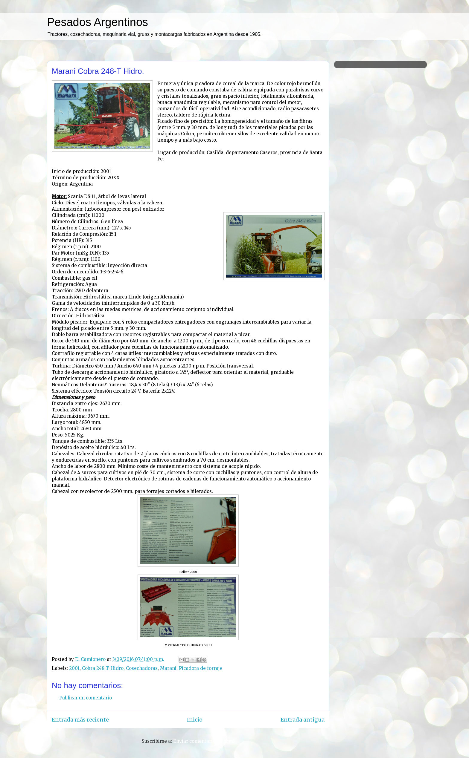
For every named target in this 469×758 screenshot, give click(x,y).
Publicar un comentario (85, 698)
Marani (168, 668)
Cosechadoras (142, 668)
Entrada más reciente (80, 719)
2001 (74, 668)
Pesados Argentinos (97, 22)
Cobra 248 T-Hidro (103, 668)
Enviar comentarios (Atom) (204, 741)
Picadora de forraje (201, 668)
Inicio (194, 719)
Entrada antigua (303, 719)
